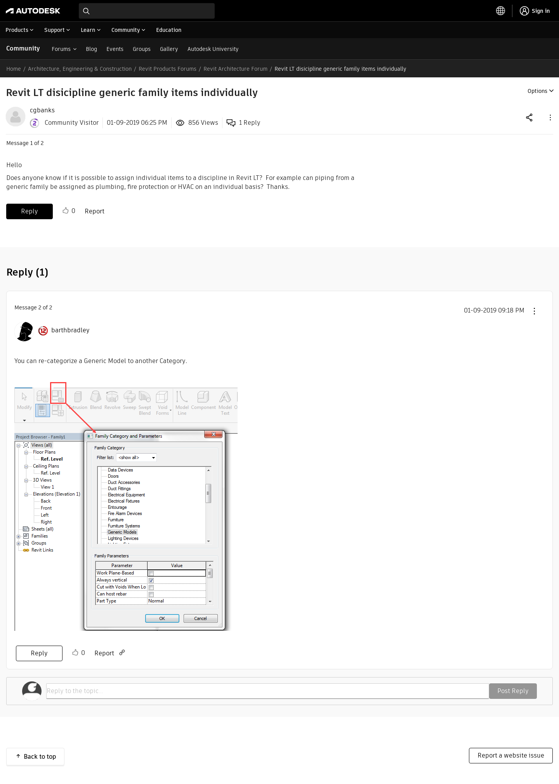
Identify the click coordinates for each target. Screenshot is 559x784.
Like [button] (66, 211)
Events (114, 49)
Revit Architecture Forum (235, 69)
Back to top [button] (40, 756)
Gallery (169, 49)
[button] (549, 117)
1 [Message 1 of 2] (31, 143)
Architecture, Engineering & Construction (80, 69)
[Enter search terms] (147, 11)
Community (23, 48)
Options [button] (537, 91)
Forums (61, 49)
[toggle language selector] (501, 11)
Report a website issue (510, 755)
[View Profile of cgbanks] (42, 110)
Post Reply (513, 690)
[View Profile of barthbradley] (70, 330)
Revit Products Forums (167, 69)
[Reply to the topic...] (267, 691)
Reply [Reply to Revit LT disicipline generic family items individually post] (29, 211)
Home (13, 69)
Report (94, 211)
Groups (142, 49)
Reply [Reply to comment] (39, 653)
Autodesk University (213, 49)
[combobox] (147, 11)
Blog (91, 49)
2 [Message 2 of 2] (39, 307)
